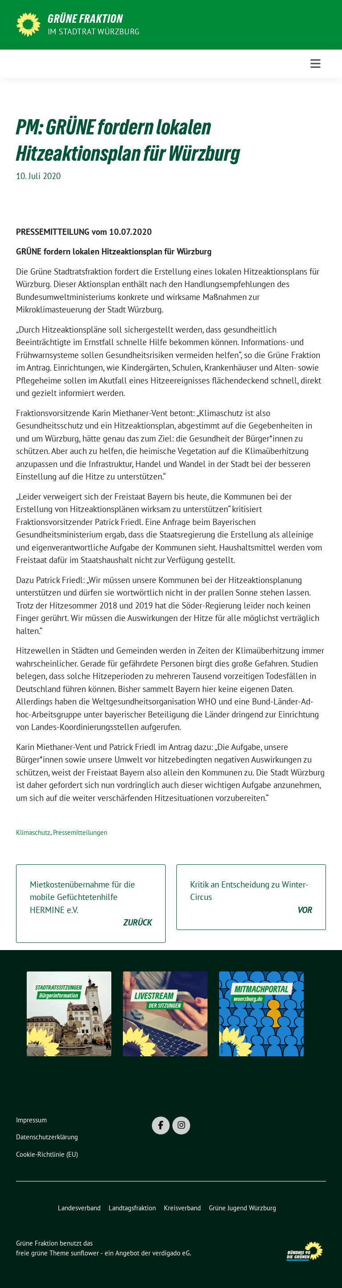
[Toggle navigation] (315, 63)
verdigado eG (171, 1253)
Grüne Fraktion (85, 18)
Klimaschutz (33, 832)
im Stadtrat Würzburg (93, 31)
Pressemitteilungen (80, 832)
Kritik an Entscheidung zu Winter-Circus (251, 898)
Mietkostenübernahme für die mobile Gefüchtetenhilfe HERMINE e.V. (91, 904)
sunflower (85, 1253)
